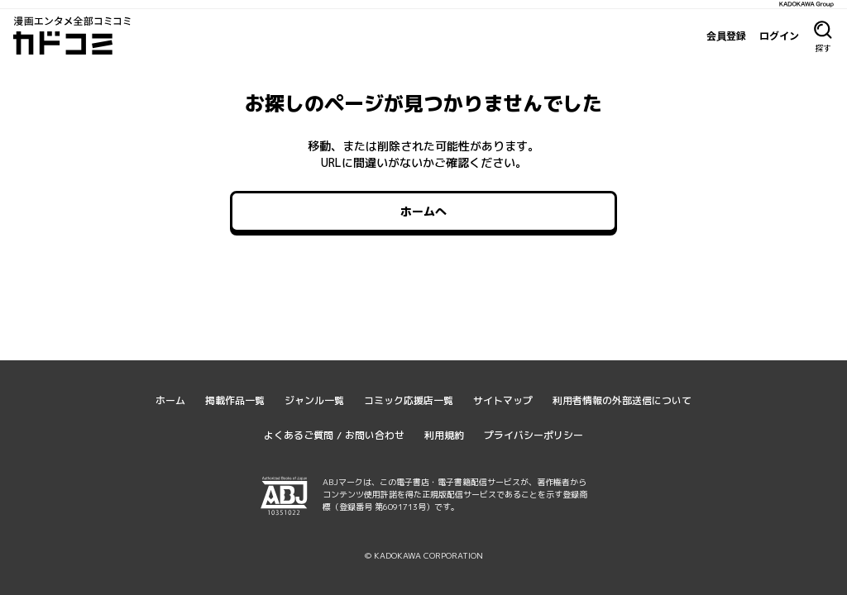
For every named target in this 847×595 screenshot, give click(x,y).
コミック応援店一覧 (408, 400)
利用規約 (444, 435)
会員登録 (726, 35)
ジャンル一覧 (314, 400)
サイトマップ (503, 400)
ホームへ (423, 211)
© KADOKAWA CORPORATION (424, 555)
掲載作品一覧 (235, 400)
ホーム (170, 400)
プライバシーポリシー (533, 435)
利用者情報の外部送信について (622, 400)
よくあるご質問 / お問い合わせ (334, 435)
